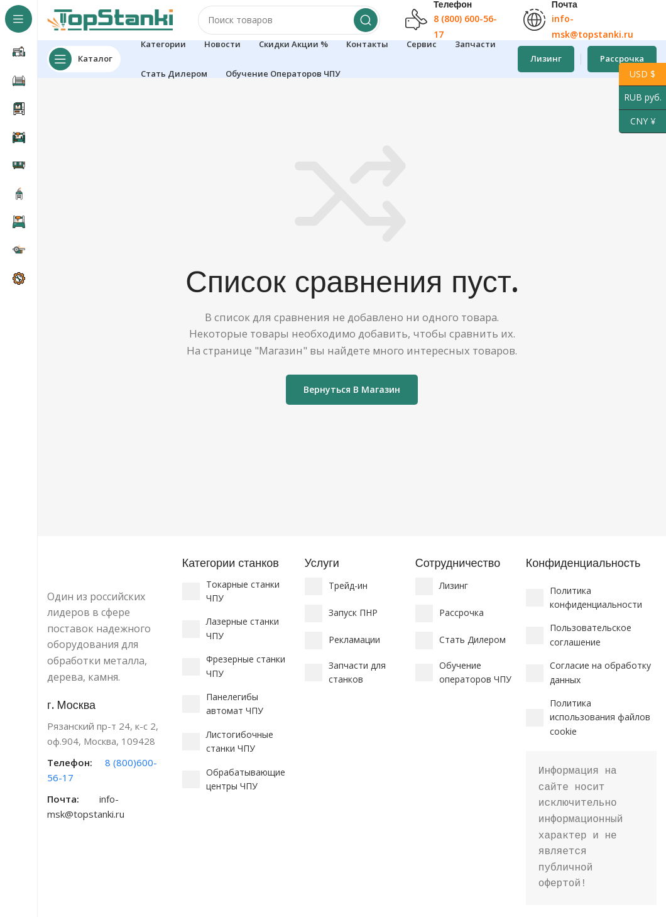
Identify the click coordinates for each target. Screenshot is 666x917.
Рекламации (354, 650)
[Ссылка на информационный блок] (108, 770)
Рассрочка (461, 623)
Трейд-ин (348, 595)
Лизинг (546, 68)
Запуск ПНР (353, 623)
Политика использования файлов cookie (600, 727)
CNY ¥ (637, 121)
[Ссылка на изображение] (108, 574)
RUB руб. (640, 97)
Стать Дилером (472, 650)
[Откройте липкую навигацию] (84, 69)
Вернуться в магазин (351, 399)
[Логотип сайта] (110, 24)
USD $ (637, 74)
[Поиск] (289, 25)
